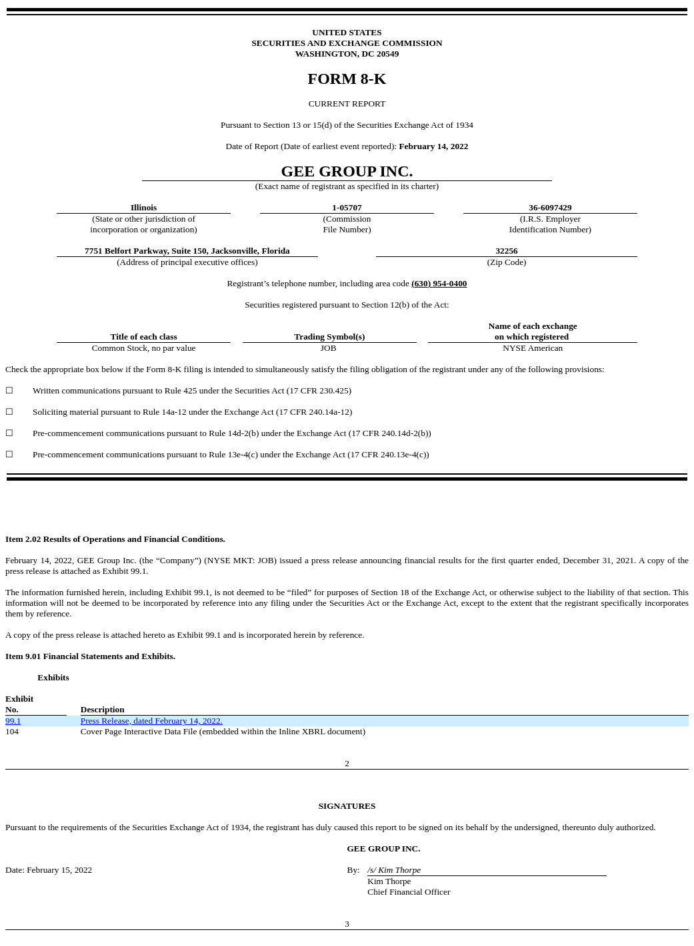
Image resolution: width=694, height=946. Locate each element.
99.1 (13, 721)
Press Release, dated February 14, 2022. (152, 721)
